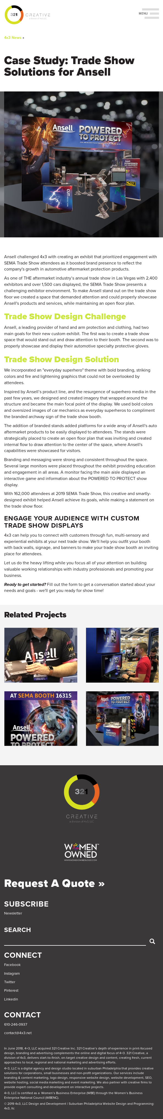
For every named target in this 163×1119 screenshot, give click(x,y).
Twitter (9, 982)
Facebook (12, 965)
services (126, 1073)
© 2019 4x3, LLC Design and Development (35, 1104)
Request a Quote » (54, 883)
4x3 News (12, 37)
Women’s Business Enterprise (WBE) (68, 1093)
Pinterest (11, 990)
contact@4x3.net (18, 1033)
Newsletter (13, 913)
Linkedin (11, 999)
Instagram (12, 973)
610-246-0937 (15, 1024)
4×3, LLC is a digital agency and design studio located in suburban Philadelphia (62, 1068)
